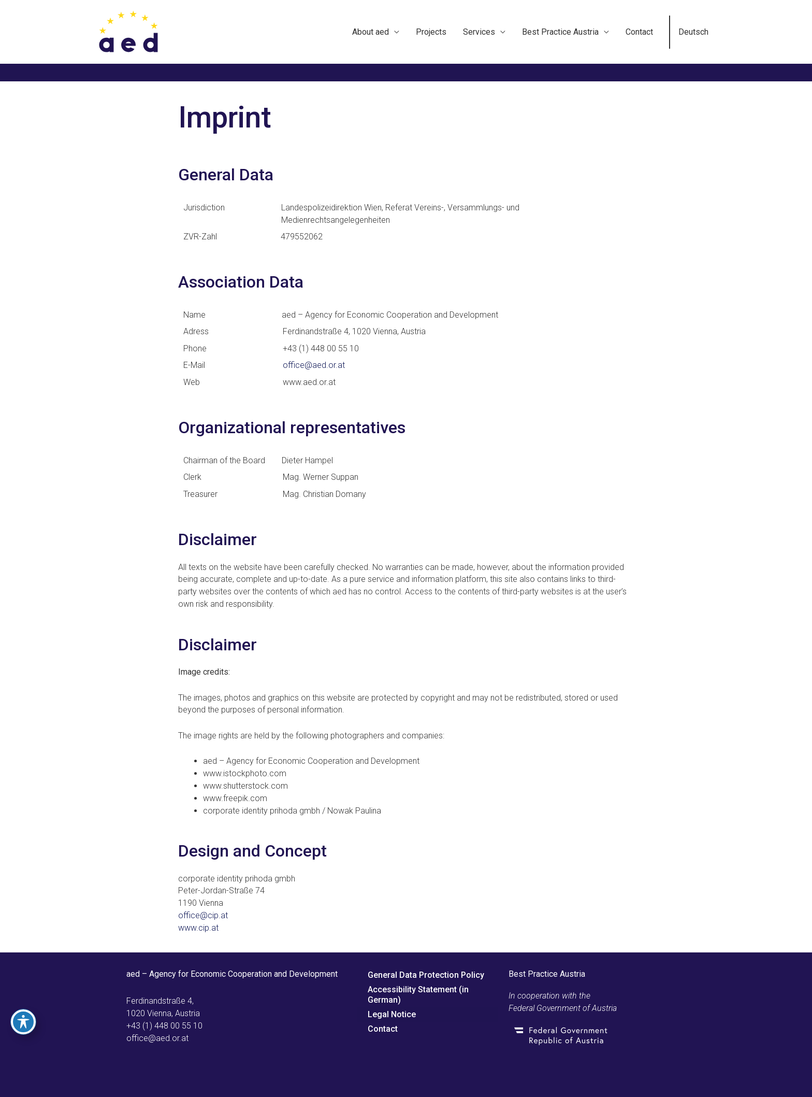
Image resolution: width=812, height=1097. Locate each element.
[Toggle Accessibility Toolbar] (23, 1021)
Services (479, 32)
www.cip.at (198, 928)
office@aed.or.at (314, 365)
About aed (370, 32)
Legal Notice (392, 1014)
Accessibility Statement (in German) (418, 995)
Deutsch (693, 32)
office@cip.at (203, 915)
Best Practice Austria (560, 32)
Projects (431, 32)
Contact (639, 32)
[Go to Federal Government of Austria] (596, 1035)
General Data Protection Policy (426, 975)
